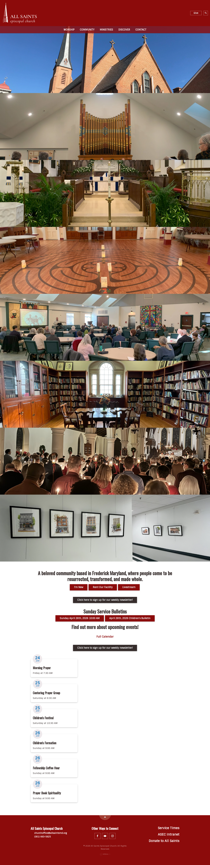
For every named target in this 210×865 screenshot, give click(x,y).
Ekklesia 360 (105, 854)
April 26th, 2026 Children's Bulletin (129, 618)
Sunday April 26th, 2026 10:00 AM (80, 618)
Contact (140, 29)
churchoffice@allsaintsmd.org (49, 833)
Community (87, 29)
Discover (124, 29)
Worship (69, 29)
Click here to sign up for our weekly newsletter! (105, 600)
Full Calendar (105, 636)
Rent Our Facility (103, 587)
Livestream (128, 587)
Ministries (106, 29)
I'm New (78, 587)
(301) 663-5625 (41, 836)
